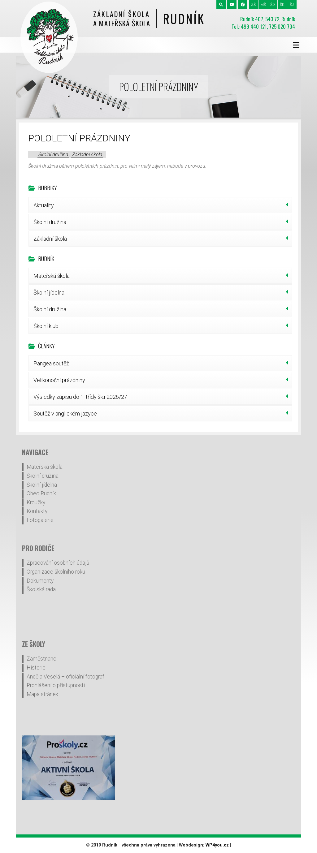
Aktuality (43, 205)
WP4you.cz (217, 845)
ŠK (282, 4)
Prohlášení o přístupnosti (56, 685)
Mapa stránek (42, 694)
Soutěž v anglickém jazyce (65, 413)
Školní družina (53, 154)
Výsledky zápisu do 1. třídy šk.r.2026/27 (80, 397)
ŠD (272, 4)
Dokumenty (40, 581)
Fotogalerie (40, 520)
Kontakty (37, 511)
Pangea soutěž (51, 363)
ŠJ (292, 4)
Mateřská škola (51, 276)
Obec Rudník (41, 493)
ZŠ (253, 4)
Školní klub (46, 326)
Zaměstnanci (42, 659)
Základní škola (87, 154)
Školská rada (41, 589)
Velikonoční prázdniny (59, 380)
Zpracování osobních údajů (58, 563)
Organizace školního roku (56, 572)
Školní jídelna (48, 292)
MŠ (263, 4)
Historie (36, 668)
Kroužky (36, 502)
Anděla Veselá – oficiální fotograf (65, 677)
